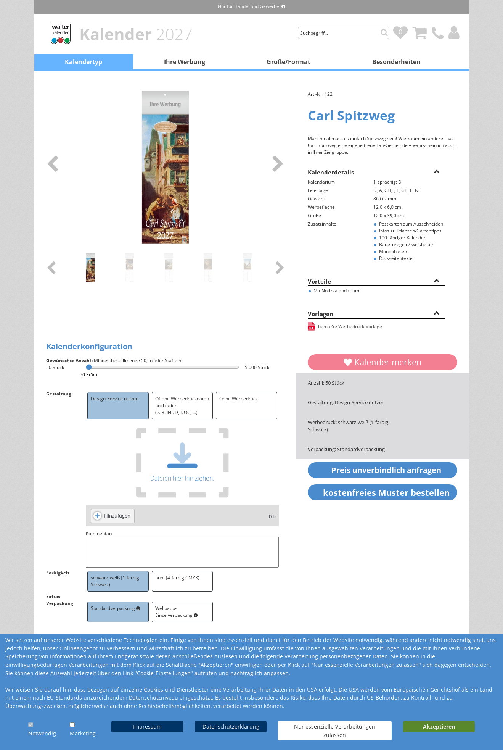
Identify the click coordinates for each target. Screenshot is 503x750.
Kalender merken (383, 362)
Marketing (83, 733)
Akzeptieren (439, 726)
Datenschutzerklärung (230, 726)
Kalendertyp (83, 62)
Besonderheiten (396, 62)
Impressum (147, 726)
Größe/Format (288, 62)
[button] (437, 171)
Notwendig (42, 733)
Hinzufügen (117, 515)
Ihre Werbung (184, 62)
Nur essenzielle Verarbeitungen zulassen (334, 731)
